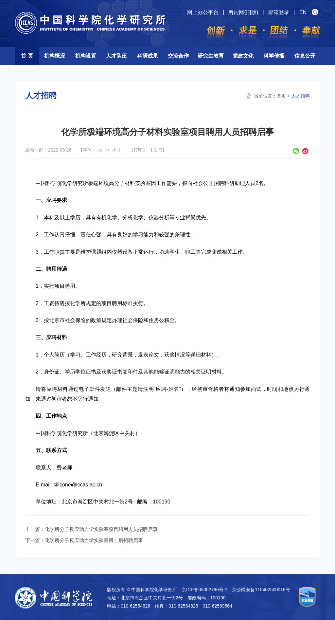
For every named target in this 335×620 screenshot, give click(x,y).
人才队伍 (116, 56)
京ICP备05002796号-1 (204, 589)
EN (303, 12)
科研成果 (147, 56)
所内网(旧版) (243, 12)
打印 (138, 150)
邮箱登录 (278, 12)
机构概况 (54, 56)
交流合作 (178, 56)
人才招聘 (300, 96)
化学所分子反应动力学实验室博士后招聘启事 (94, 540)
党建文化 (243, 56)
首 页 (27, 56)
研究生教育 (211, 56)
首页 (281, 96)
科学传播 (273, 56)
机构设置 (85, 56)
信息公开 (304, 56)
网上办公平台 (203, 12)
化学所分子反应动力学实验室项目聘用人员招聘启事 (101, 529)
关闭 (157, 150)
